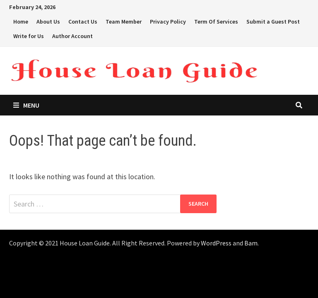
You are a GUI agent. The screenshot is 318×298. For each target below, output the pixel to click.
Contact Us (82, 21)
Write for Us (28, 36)
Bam (251, 243)
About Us (48, 21)
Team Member (124, 21)
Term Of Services (216, 21)
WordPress (216, 243)
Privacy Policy (168, 21)
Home (20, 21)
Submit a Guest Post (273, 21)
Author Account (72, 36)
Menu (26, 105)
